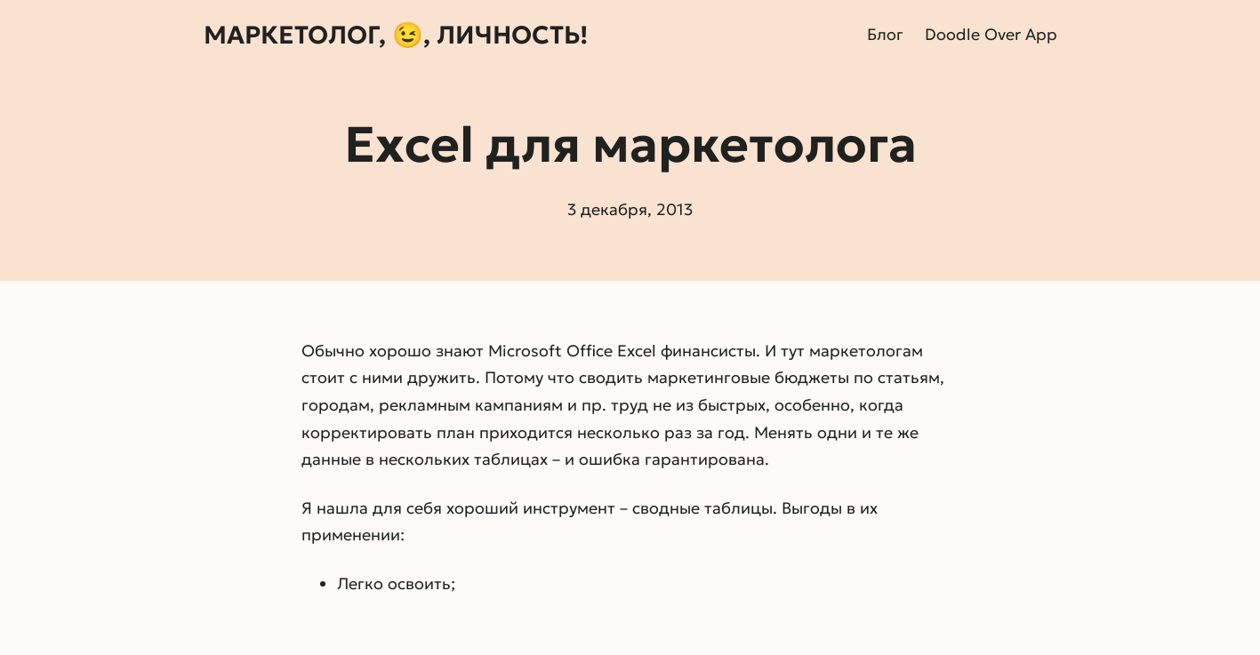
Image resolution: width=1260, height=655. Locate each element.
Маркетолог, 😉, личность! (396, 35)
